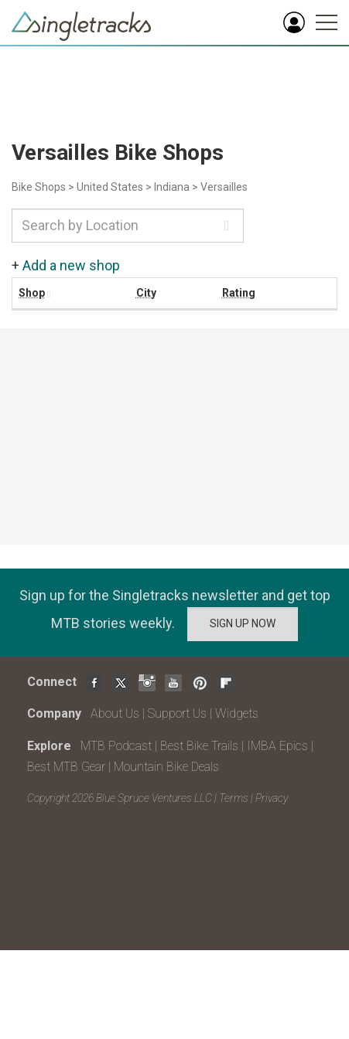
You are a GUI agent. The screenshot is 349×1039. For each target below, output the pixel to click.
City (146, 293)
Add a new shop (71, 265)
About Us (115, 713)
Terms (233, 798)
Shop (32, 293)
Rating (238, 293)
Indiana (172, 187)
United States (110, 187)
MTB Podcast (116, 746)
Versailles (224, 187)
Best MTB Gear (66, 766)
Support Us (177, 713)
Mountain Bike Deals (166, 766)
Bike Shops (39, 187)
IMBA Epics (277, 746)
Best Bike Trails (199, 746)
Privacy (271, 798)
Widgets (236, 713)
